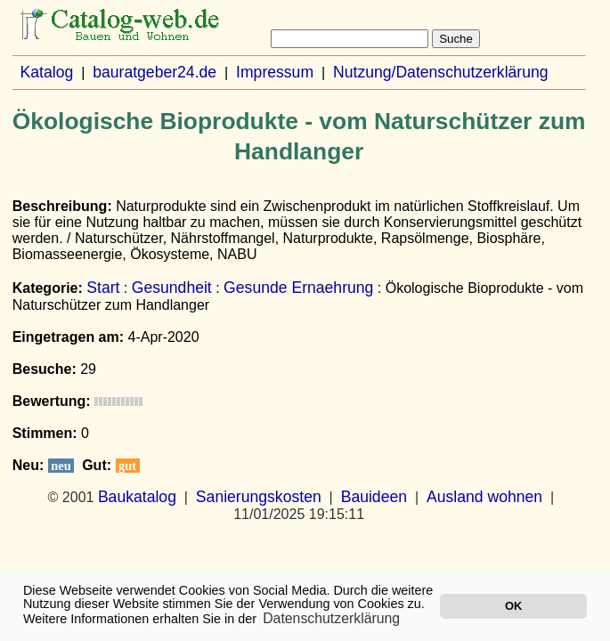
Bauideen (374, 497)
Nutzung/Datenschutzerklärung (441, 72)
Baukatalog (137, 497)
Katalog (47, 72)
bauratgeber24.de (154, 72)
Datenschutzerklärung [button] (331, 618)
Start (102, 287)
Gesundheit (172, 287)
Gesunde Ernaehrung (298, 287)
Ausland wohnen (484, 497)
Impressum (274, 72)
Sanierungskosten (258, 497)
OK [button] (513, 606)
